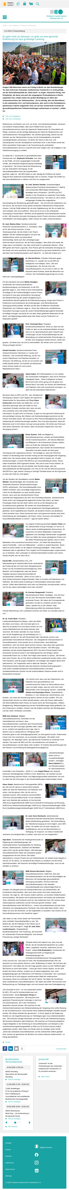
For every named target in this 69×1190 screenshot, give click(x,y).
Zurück (8, 1042)
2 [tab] (18, 1122)
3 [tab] (20, 1122)
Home (5, 25)
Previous (6, 1122)
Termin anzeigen (14, 1079)
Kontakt (8, 1143)
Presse (8, 1150)
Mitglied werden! (46, 1147)
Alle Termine (12, 1127)
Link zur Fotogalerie (12, 116)
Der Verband (14, 25)
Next (29, 1122)
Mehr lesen (45, 1077)
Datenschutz (10, 1169)
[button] (5, 1048)
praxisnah (44, 1059)
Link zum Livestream (13, 119)
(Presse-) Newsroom (28, 25)
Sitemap (8, 1176)
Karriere (8, 1156)
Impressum (9, 1163)
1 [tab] (15, 1122)
